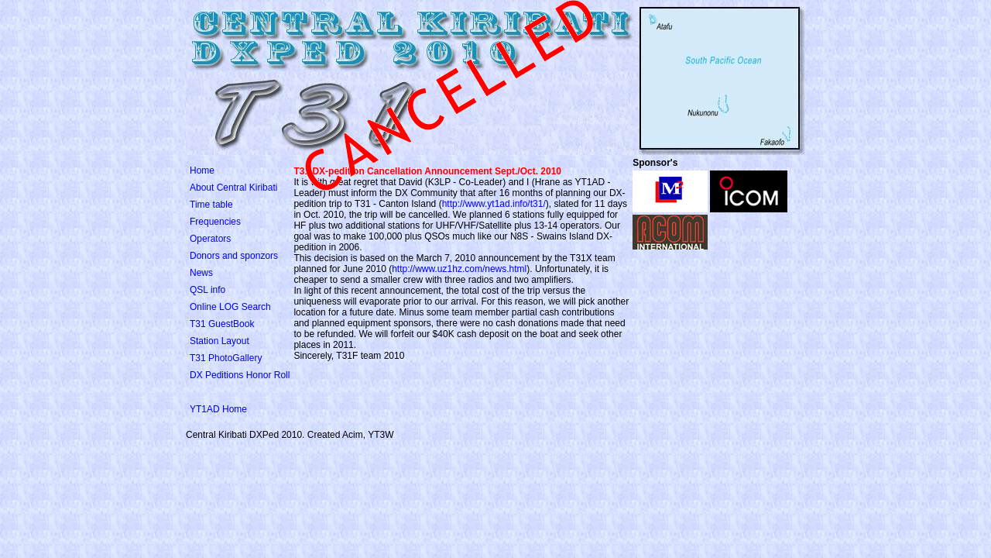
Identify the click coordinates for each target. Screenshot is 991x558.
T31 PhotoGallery (226, 358)
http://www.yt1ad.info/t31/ (494, 203)
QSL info (207, 289)
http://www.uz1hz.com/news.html (459, 269)
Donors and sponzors (234, 255)
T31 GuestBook (222, 324)
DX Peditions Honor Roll (240, 375)
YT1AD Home (218, 409)
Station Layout (219, 341)
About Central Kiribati (233, 187)
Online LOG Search (230, 306)
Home (202, 170)
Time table (211, 204)
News (201, 272)
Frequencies (215, 221)
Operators (210, 238)
